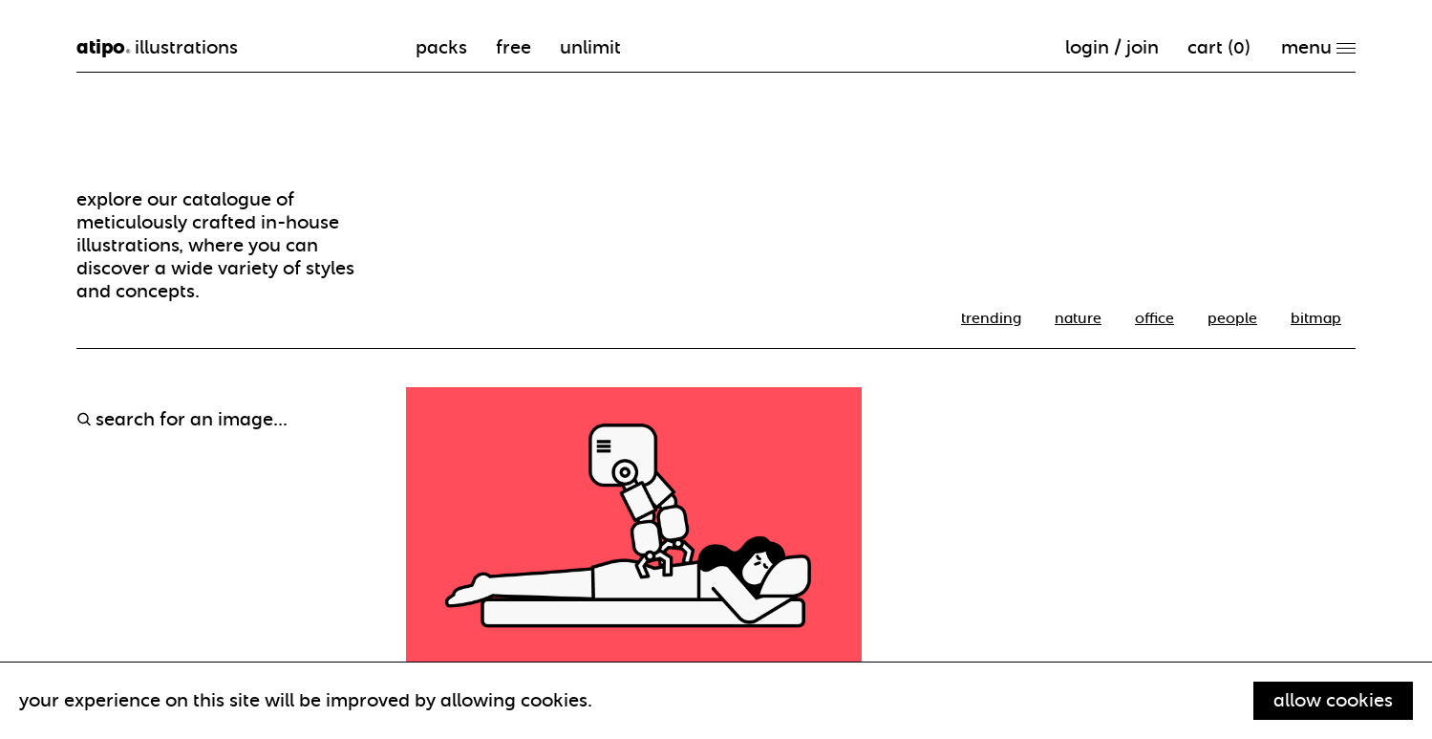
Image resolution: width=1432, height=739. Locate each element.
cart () (1218, 47)
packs (441, 47)
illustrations (157, 47)
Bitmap (1316, 318)
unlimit (590, 47)
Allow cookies (1333, 700)
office (1154, 318)
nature (1078, 318)
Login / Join (1112, 47)
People (1232, 318)
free (513, 47)
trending (991, 318)
